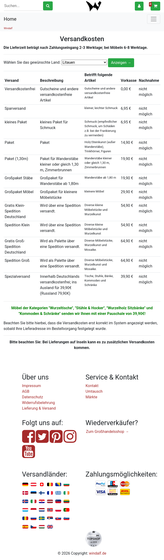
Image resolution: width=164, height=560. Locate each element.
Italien (33, 502)
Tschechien (33, 527)
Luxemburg (25, 510)
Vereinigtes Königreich (50, 527)
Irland (66, 493)
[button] (139, 6)
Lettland (50, 502)
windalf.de (97, 553)
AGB (25, 391)
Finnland (42, 493)
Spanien (25, 527)
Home (10, 19)
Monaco (33, 510)
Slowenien (66, 519)
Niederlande (42, 510)
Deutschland (25, 485)
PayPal (100, 484)
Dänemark (25, 493)
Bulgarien (66, 485)
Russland (33, 519)
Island (25, 502)
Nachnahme (125, 492)
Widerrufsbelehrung (38, 402)
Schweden (42, 519)
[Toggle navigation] (153, 19)
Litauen (66, 502)
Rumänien (25, 519)
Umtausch (94, 391)
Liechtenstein (58, 502)
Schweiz (42, 485)
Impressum (31, 386)
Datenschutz (32, 397)
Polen (58, 510)
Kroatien (42, 502)
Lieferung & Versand (39, 408)
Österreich (33, 485)
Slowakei (58, 519)
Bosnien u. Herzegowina (58, 485)
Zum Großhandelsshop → (107, 431)
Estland (33, 493)
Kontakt (92, 386)
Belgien (50, 485)
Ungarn (42, 527)
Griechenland (58, 493)
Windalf (8, 28)
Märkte (91, 397)
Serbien (50, 519)
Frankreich (50, 493)
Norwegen (50, 510)
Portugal (66, 510)
